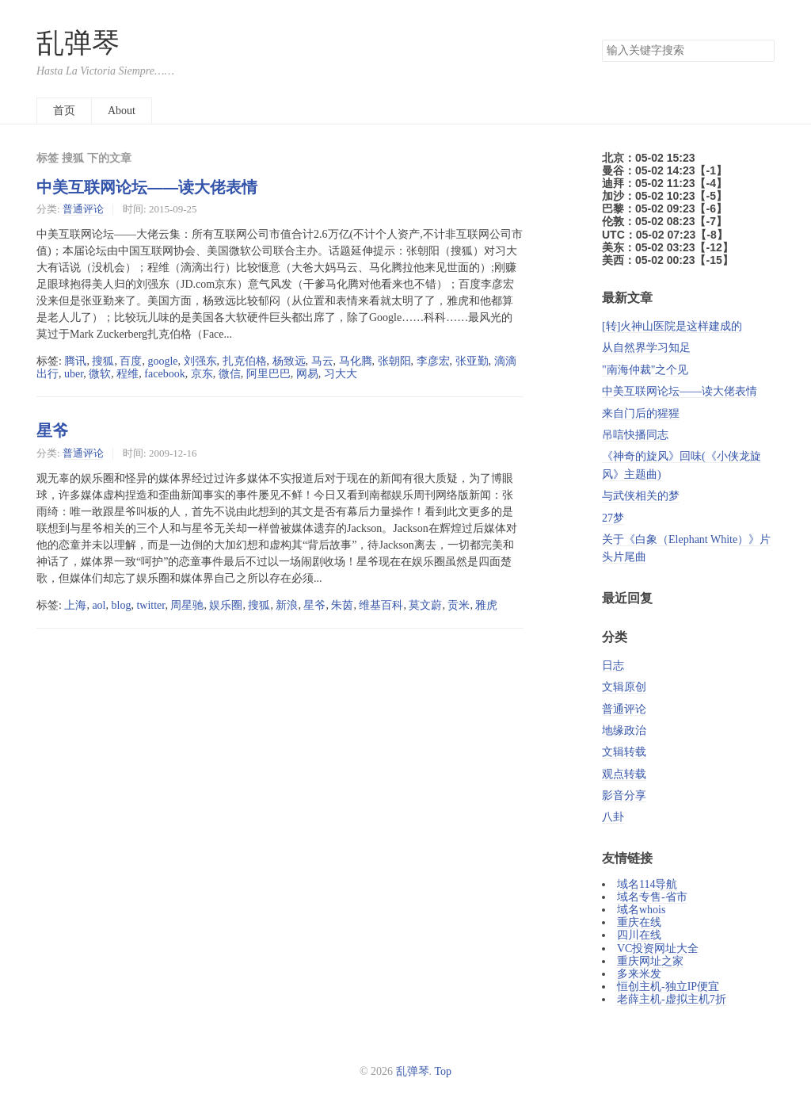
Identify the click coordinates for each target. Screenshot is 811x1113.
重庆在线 (639, 922)
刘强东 (200, 361)
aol (98, 605)
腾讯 (75, 361)
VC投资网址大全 (658, 948)
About (121, 111)
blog (121, 605)
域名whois (641, 910)
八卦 (613, 817)
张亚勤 (472, 361)
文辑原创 (624, 687)
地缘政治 (624, 730)
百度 (131, 361)
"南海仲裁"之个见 (645, 370)
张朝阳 (394, 361)
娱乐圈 (225, 605)
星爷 (52, 430)
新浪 (287, 605)
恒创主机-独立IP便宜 (668, 987)
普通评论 (83, 209)
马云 (322, 361)
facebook (164, 374)
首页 (64, 111)
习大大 (340, 374)
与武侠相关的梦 (641, 496)
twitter (150, 605)
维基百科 (381, 605)
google (162, 361)
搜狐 (103, 361)
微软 (100, 374)
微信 (230, 374)
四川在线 (639, 935)
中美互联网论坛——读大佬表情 (146, 187)
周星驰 (187, 605)
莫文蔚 (425, 605)
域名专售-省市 (652, 897)
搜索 (761, 50)
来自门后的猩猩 (641, 413)
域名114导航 (647, 884)
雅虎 (486, 605)
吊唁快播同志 (635, 435)
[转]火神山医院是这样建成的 (672, 326)
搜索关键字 (601, 39)
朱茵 (342, 605)
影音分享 (624, 795)
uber (73, 374)
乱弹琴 (78, 43)
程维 (127, 374)
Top (443, 1071)
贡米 (458, 605)
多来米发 (639, 974)
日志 (613, 665)
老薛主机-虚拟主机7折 (671, 999)
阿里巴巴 (268, 374)
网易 (307, 374)
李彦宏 (433, 361)
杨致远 (289, 361)
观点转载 (624, 774)
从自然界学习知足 (646, 348)
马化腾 (355, 361)
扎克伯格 (245, 361)
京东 (202, 374)
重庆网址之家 (650, 961)
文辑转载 (624, 752)
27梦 (613, 518)
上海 (75, 605)
